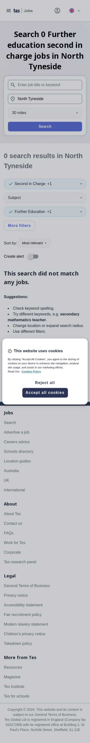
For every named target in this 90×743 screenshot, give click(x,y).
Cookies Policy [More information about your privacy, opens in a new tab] (31, 371)
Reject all (45, 383)
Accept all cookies (44, 393)
